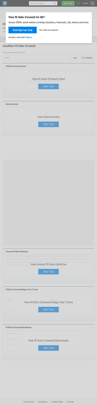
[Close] (88, 17)
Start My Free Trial (22, 30)
